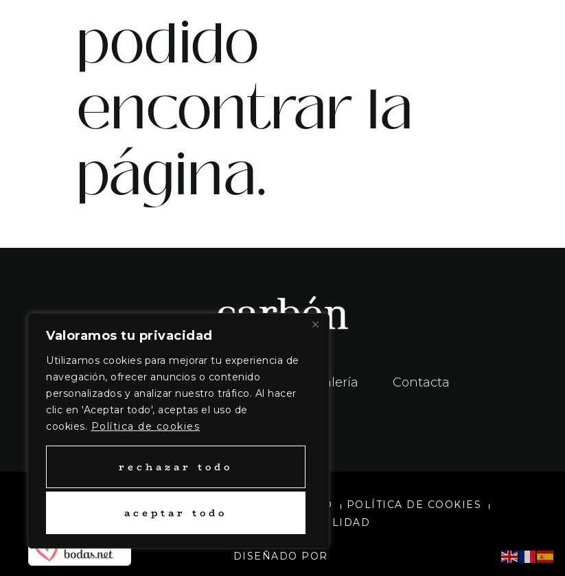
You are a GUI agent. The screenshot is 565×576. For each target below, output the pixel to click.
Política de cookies (145, 426)
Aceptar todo (175, 512)
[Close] (315, 324)
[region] (178, 431)
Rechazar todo (176, 466)
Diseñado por (282, 556)
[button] (424, 31)
